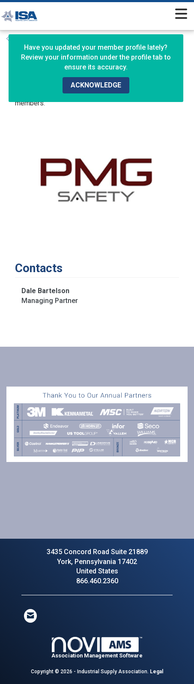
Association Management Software (97, 648)
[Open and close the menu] (123, 14)
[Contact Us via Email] (30, 616)
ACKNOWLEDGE (96, 85)
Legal (156, 672)
